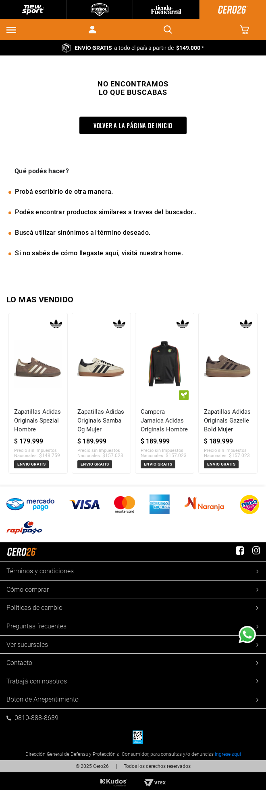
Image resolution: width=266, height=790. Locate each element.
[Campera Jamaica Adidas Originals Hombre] (165, 393)
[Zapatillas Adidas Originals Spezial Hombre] (38, 393)
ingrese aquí (228, 754)
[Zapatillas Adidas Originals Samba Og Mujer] (101, 393)
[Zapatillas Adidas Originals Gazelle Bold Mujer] (228, 393)
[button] (11, 29)
